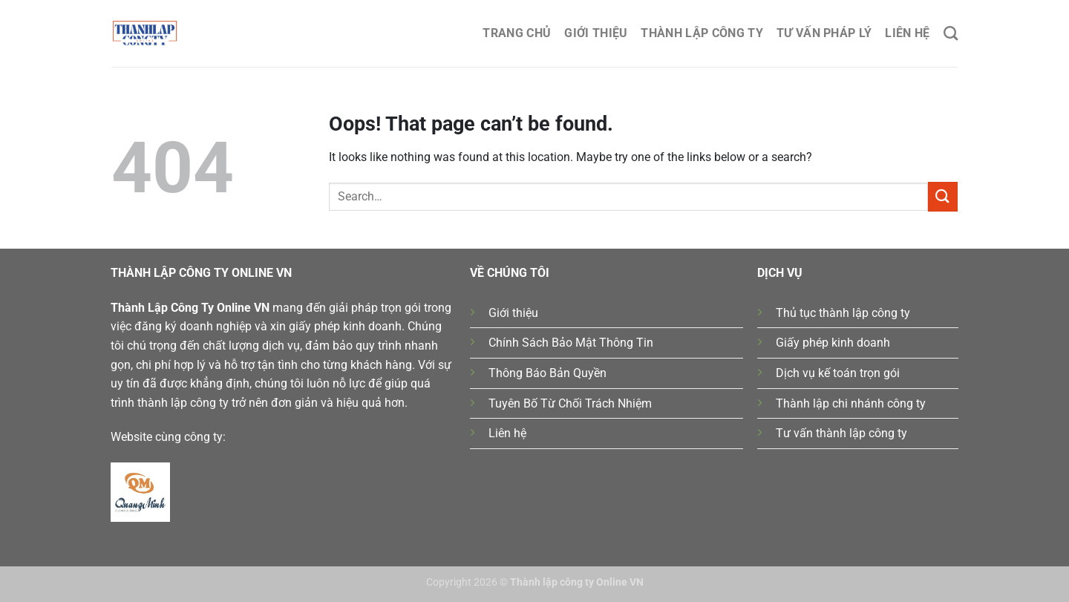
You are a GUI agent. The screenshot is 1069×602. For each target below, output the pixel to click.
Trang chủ (517, 33)
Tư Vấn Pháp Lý (824, 33)
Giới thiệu (595, 33)
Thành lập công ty (701, 33)
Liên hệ (907, 33)
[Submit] (943, 196)
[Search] (951, 33)
